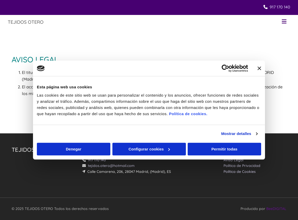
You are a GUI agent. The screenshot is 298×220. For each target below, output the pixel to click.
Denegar (73, 149)
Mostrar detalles (236, 133)
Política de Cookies (240, 171)
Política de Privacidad (242, 165)
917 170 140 (280, 7)
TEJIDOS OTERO (26, 22)
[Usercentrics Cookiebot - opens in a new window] (225, 68)
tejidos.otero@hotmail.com (111, 165)
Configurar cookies (149, 149)
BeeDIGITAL (276, 208)
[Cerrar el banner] (259, 68)
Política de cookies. (188, 114)
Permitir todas (224, 149)
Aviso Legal (233, 160)
